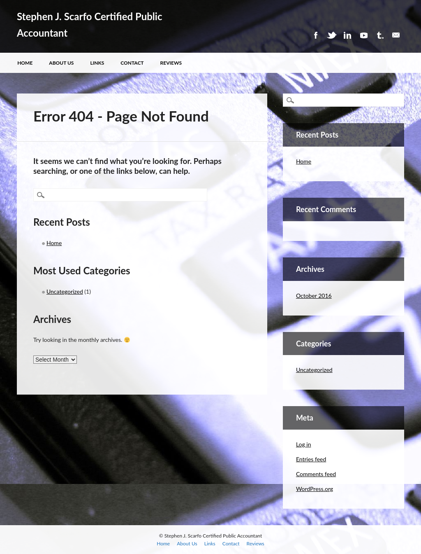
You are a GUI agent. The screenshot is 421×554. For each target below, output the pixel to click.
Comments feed (316, 473)
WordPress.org (314, 488)
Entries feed (311, 459)
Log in (303, 444)
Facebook (315, 35)
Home (24, 63)
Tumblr (380, 35)
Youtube (364, 35)
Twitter (331, 35)
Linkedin (347, 35)
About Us (61, 63)
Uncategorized (64, 291)
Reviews (171, 63)
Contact (131, 63)
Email (396, 35)
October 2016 (314, 295)
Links (97, 63)
